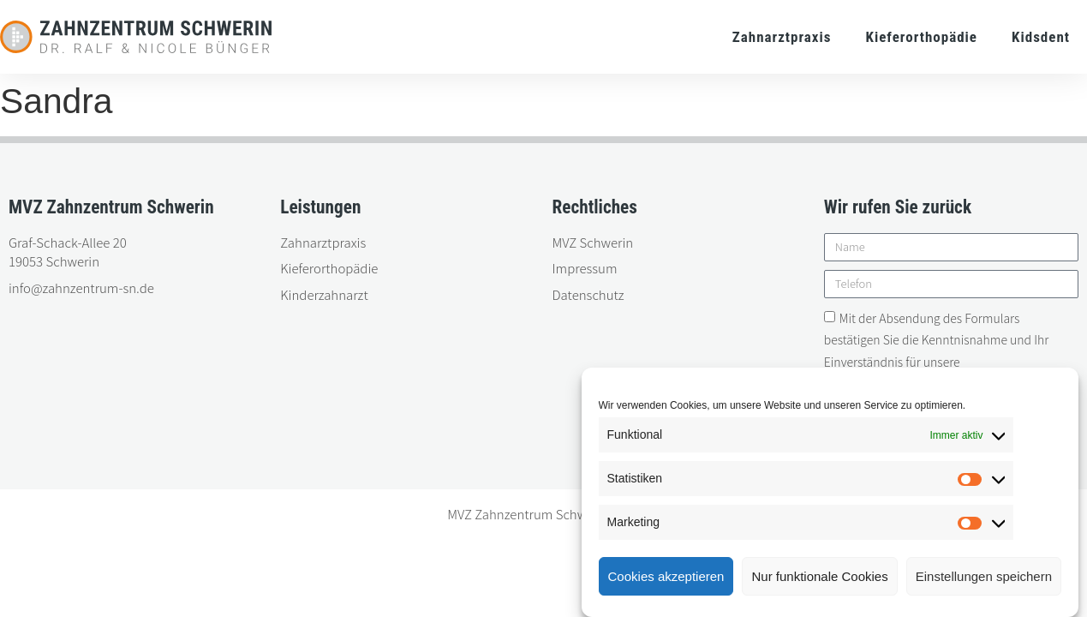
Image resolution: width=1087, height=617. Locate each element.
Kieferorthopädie (921, 36)
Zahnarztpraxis (782, 36)
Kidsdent (1041, 36)
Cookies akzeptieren (666, 576)
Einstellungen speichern (984, 576)
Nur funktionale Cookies (819, 576)
